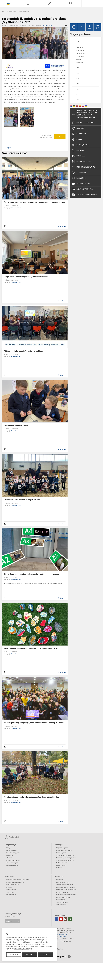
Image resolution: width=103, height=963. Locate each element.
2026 (77, 41)
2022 (77, 84)
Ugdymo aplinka (11, 850)
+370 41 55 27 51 (62, 934)
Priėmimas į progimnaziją (84, 123)
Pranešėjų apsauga (62, 892)
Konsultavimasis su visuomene (65, 887)
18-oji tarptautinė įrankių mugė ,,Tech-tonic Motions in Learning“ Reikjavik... (34, 723)
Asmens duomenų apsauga (64, 884)
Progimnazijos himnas (13, 860)
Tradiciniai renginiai (12, 863)
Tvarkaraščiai (12, 837)
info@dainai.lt (62, 936)
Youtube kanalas (81, 183)
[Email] (70, 919)
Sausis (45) (79, 62)
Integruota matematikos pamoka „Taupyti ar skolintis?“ (26, 277)
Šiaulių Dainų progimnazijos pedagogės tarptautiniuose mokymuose (31, 574)
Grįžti (9, 148)
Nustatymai (14, 954)
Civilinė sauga (60, 899)
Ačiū (59, 137)
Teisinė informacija (62, 902)
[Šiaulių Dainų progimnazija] (8, 3)
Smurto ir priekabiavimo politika (66, 894)
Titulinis (4, 11)
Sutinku (45, 954)
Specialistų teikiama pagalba (65, 860)
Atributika (9, 858)
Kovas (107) (80, 56)
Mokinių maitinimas (81, 161)
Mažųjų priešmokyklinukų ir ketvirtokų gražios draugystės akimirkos (31, 797)
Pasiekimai (78, 128)
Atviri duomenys (61, 904)
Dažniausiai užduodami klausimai (66, 889)
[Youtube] (61, 919)
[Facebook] (56, 919)
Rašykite (9, 921)
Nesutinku (29, 954)
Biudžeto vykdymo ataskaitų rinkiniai (17, 879)
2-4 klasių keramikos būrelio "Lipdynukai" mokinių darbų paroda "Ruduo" (33, 648)
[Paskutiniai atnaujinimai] (49, 3)
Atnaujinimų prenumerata (84, 194)
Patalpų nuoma (80, 145)
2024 (77, 73)
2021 (77, 89)
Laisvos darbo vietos (82, 189)
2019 (77, 100)
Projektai (78, 150)
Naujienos (12, 11)
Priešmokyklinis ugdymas (64, 850)
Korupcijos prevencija (63, 897)
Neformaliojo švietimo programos (66, 858)
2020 (77, 94)
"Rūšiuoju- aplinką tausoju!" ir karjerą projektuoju (23, 351)
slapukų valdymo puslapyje (23, 949)
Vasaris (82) (80, 59)
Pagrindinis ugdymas (62, 848)
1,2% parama (79, 172)
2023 (77, 78)
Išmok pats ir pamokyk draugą (16, 425)
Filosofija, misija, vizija (13, 853)
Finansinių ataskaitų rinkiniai (15, 882)
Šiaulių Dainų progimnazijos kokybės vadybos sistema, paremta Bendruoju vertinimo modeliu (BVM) (85, 114)
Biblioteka (78, 156)
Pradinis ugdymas (61, 853)
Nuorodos (59, 879)
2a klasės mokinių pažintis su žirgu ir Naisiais (22, 500)
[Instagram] (65, 919)
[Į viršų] (69, 956)
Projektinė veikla (24, 11)
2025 (77, 68)
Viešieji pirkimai (11, 889)
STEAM (77, 139)
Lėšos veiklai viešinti (12, 884)
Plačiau (60, 226)
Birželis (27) (80, 47)
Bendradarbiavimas (12, 865)
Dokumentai (79, 134)
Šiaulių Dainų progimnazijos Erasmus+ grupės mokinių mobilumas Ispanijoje (34, 202)
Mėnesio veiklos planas (83, 167)
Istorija (8, 848)
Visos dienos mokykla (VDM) (65, 855)
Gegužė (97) (80, 50)
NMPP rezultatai (11, 894)
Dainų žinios (79, 178)
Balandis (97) (80, 53)
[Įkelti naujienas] (28, 3)
